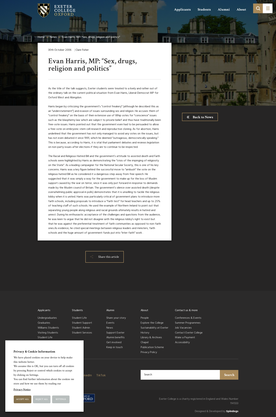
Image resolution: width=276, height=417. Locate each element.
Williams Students (48, 328)
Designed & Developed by (216, 411)
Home (41, 37)
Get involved (113, 343)
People (145, 318)
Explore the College (152, 323)
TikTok (101, 375)
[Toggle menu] (267, 8)
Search (229, 375)
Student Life (45, 338)
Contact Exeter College (189, 333)
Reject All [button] (42, 399)
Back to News (203, 117)
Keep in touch (114, 347)
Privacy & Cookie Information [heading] (34, 352)
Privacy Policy (149, 352)
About (241, 9)
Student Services (82, 333)
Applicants (182, 9)
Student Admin (81, 328)
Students (204, 9)
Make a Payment (185, 338)
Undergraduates (47, 318)
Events (110, 323)
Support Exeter (115, 333)
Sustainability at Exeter (154, 328)
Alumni (224, 9)
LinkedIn (86, 375)
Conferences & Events (188, 318)
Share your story (116, 318)
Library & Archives (151, 338)
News (53, 37)
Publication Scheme (152, 347)
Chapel (145, 343)
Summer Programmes (187, 323)
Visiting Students (48, 333)
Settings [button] (61, 399)
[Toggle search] (258, 8)
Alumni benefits (115, 338)
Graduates (44, 323)
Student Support (82, 323)
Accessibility (182, 343)
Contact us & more (186, 310)
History (145, 333)
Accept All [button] (22, 399)
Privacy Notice (22, 389)
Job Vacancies (183, 328)
